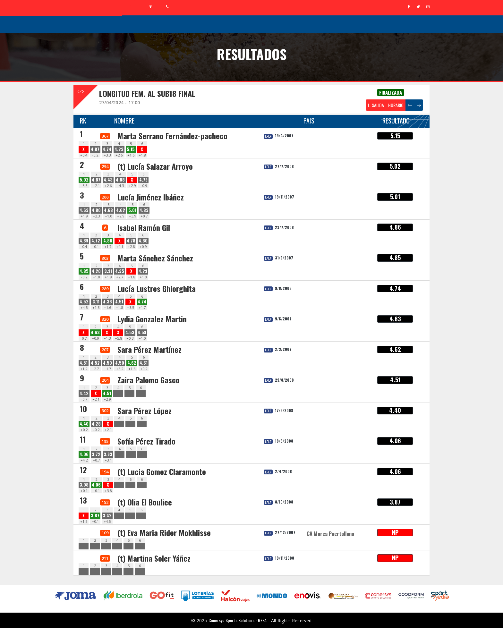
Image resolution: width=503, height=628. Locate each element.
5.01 (132, 210)
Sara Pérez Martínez (149, 349)
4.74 (107, 149)
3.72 (96, 454)
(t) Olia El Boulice (144, 502)
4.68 (108, 210)
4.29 (143, 271)
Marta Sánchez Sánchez (155, 258)
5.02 (84, 180)
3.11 (95, 302)
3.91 (108, 271)
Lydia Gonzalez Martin (152, 319)
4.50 (107, 363)
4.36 (107, 302)
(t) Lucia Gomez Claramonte (161, 471)
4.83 (144, 210)
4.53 (129, 332)
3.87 (95, 516)
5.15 (131, 149)
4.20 (96, 271)
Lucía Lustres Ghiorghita (156, 288)
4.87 (95, 149)
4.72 (95, 241)
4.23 (119, 149)
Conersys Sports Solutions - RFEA (238, 620)
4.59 (142, 332)
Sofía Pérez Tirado (146, 441)
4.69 (84, 241)
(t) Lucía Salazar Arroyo (155, 166)
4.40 (84, 424)
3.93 (108, 454)
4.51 (119, 302)
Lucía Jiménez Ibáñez (150, 197)
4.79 (143, 180)
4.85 (84, 271)
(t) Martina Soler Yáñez (154, 558)
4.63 (84, 210)
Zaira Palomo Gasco (148, 380)
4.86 (107, 241)
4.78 (131, 241)
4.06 (84, 454)
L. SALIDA (376, 105)
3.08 (84, 485)
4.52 (84, 302)
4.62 (120, 210)
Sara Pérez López (144, 410)
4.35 (119, 271)
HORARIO (396, 105)
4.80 (96, 210)
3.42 (107, 516)
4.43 (108, 180)
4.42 (84, 393)
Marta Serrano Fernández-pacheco (172, 135)
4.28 (96, 424)
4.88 (120, 180)
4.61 (144, 363)
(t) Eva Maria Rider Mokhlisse (164, 532)
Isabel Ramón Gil (143, 227)
